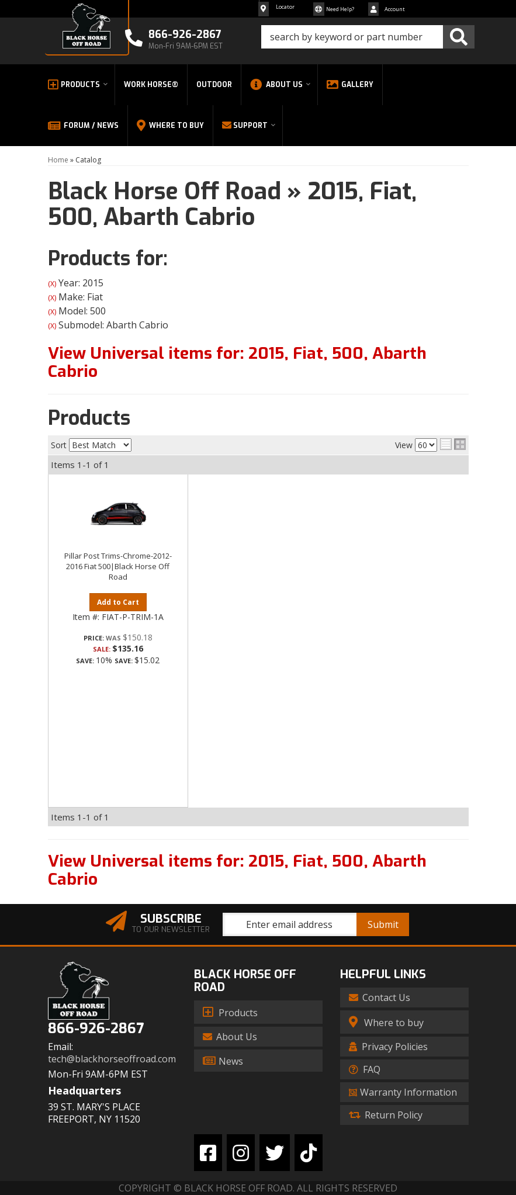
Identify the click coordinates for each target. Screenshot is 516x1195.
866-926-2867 (96, 1029)
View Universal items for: (237, 362)
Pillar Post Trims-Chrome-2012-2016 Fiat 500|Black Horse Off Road (118, 566)
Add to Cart (118, 602)
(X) (52, 284)
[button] (368, 37)
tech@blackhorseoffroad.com (112, 1059)
